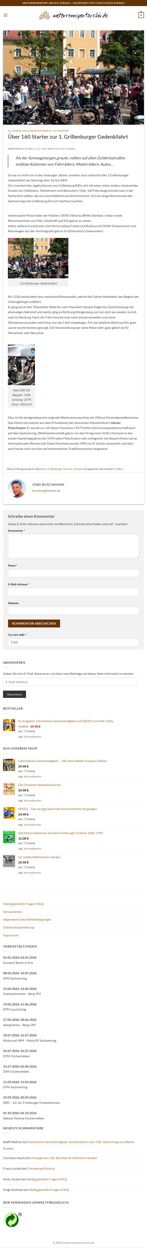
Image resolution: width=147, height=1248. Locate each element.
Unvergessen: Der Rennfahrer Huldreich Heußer (63, 1158)
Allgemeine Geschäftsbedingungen (27, 919)
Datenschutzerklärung (18, 927)
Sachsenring (61, 130)
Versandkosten (32, 736)
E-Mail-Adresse (18, 584)
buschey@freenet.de (46, 490)
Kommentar (16, 530)
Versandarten (12, 912)
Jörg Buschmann (64, 148)
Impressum (11, 935)
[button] (5, 15)
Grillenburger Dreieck (37, 130)
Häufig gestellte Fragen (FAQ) (23, 904)
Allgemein (14, 130)
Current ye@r (17, 634)
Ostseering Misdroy (41, 1168)
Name (12, 565)
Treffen (119, 469)
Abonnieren (14, 694)
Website (13, 603)
